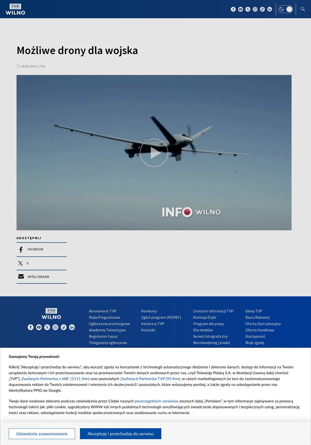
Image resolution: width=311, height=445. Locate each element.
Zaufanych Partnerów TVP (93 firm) (150, 378)
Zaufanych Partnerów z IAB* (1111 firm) (56, 378)
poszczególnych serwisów (156, 401)
